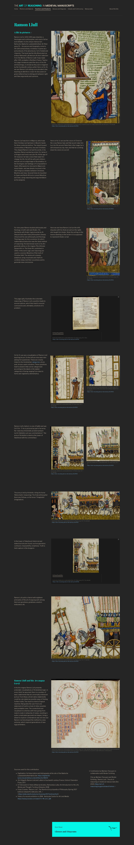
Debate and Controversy (75, 9)
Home (16, 9)
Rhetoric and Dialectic (26, 9)
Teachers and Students (43, 9)
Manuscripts (89, 9)
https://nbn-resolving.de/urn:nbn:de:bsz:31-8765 (65, 126)
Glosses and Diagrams (59, 9)
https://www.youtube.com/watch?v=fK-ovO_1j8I (34, 799)
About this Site (113, 9)
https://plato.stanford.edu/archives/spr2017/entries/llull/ (38, 794)
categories (36, 362)
